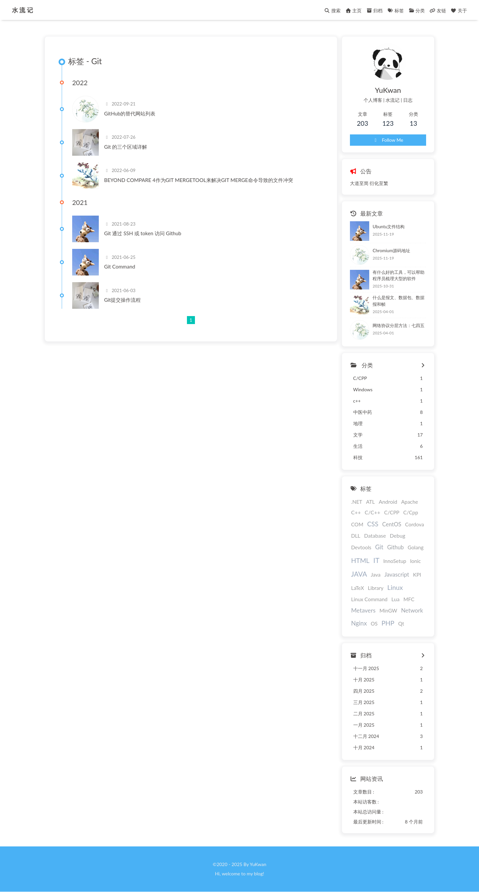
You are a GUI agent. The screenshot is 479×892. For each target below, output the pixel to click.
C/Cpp (410, 512)
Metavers (363, 610)
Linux (395, 587)
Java (376, 575)
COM (357, 524)
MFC (408, 599)
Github (395, 547)
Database (375, 535)
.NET (356, 502)
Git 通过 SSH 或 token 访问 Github (142, 233)
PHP (388, 623)
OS (374, 623)
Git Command (119, 266)
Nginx (359, 623)
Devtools (361, 547)
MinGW (388, 611)
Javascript (397, 574)
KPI (417, 574)
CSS (373, 524)
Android (388, 501)
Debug (397, 535)
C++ (356, 512)
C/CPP (391, 512)
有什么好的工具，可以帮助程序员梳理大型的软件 (398, 275)
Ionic (415, 561)
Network (412, 610)
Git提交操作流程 (122, 300)
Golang (415, 547)
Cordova (414, 524)
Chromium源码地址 (391, 250)
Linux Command (369, 599)
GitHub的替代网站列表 (129, 113)
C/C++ (372, 512)
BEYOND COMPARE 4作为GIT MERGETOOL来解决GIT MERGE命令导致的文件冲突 (198, 180)
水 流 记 (22, 8)
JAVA (359, 574)
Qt (401, 623)
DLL (356, 536)
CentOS (391, 524)
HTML (360, 560)
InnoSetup (394, 561)
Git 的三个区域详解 (125, 147)
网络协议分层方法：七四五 (398, 325)
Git (379, 547)
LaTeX (357, 588)
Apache (409, 502)
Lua (396, 599)
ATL (370, 502)
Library (376, 588)
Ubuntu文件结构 (388, 226)
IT (376, 560)
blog (258, 873)
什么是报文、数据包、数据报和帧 (398, 301)
